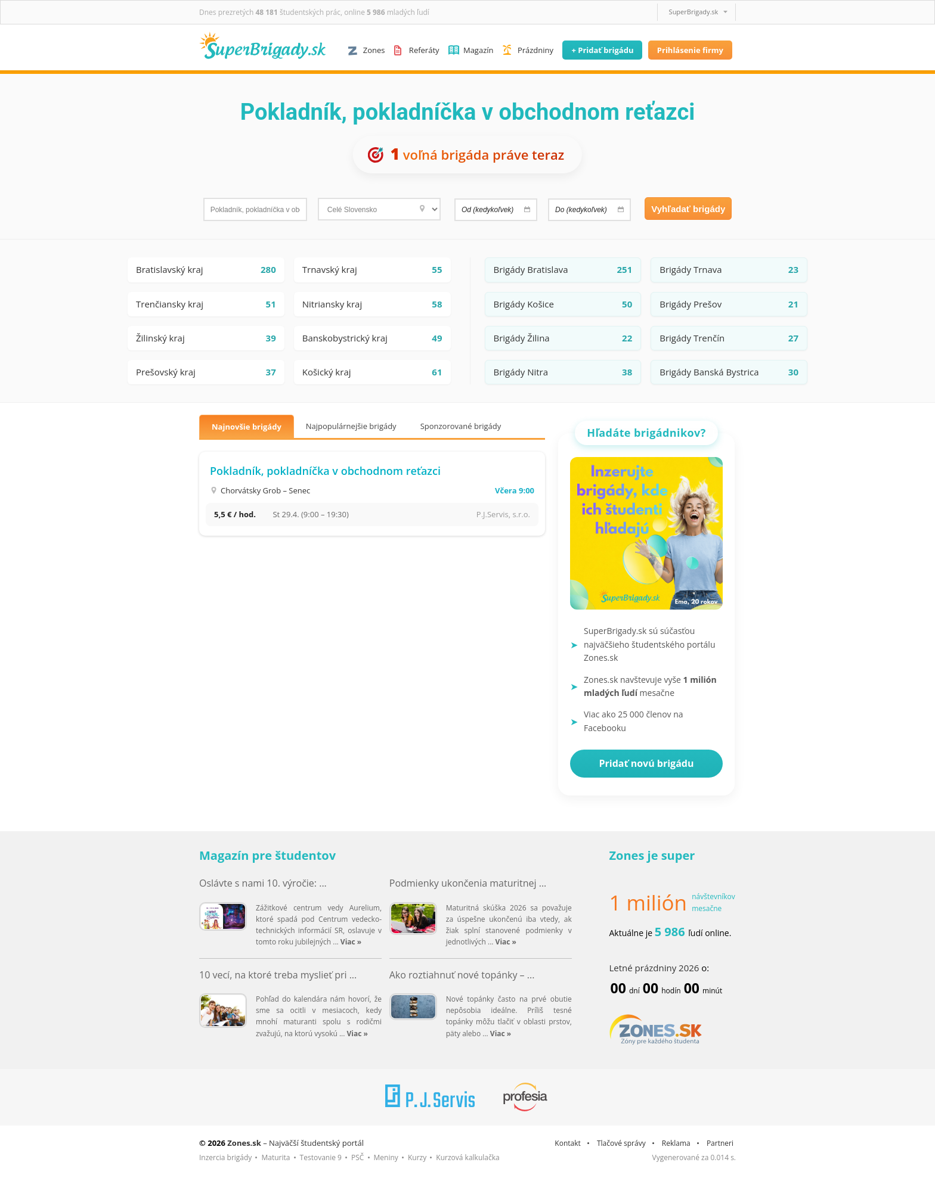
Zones (374, 50)
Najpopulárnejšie (351, 426)
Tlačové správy (621, 1143)
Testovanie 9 (321, 1157)
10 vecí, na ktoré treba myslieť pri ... (278, 974)
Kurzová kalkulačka (467, 1157)
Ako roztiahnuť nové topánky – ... (462, 974)
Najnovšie (246, 426)
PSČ (357, 1157)
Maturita (275, 1157)
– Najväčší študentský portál (295, 1143)
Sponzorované (460, 426)
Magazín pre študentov (267, 855)
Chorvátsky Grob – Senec (265, 490)
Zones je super (652, 855)
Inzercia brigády (225, 1157)
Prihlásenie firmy (690, 50)
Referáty (424, 50)
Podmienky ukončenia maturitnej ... (468, 883)
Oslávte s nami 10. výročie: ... (263, 883)
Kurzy (417, 1157)
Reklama (676, 1143)
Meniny (386, 1157)
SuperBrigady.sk (694, 11)
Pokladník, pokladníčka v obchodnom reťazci (325, 471)
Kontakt (567, 1143)
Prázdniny (535, 50)
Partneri (720, 1143)
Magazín (478, 50)
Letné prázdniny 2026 (654, 968)
